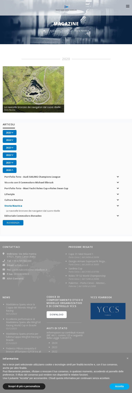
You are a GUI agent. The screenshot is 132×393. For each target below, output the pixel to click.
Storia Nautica (81, 30)
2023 (54, 347)
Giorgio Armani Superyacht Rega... (87, 261)
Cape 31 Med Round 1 (81, 254)
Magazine (55, 30)
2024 (54, 343)
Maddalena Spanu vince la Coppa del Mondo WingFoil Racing (21, 307)
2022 (54, 351)
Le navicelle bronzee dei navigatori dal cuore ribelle (33, 210)
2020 (67, 30)
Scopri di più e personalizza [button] (24, 386)
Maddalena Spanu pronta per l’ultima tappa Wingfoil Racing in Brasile (23, 337)
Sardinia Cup (75, 268)
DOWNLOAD (56, 314)
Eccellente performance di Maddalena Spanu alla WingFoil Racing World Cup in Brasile (23, 322)
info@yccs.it (21, 265)
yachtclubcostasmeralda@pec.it (29, 269)
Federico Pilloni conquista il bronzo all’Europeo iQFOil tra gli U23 (23, 351)
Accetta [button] (119, 386)
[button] (127, 358)
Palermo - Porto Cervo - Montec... (87, 283)
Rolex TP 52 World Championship (87, 275)
